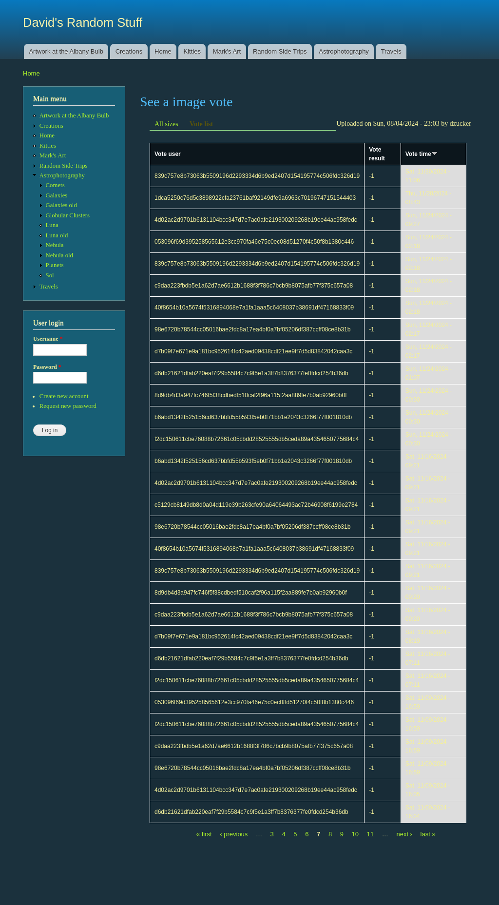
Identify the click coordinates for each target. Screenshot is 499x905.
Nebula (55, 245)
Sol (50, 275)
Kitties (192, 51)
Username (47, 338)
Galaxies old (61, 205)
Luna (52, 225)
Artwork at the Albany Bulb (66, 51)
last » (428, 834)
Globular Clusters (68, 215)
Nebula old (59, 255)
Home (163, 51)
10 (355, 834)
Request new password (67, 406)
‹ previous (234, 834)
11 (370, 834)
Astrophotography (344, 51)
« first (204, 834)
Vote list (201, 124)
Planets (55, 265)
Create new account (64, 396)
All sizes (166, 124)
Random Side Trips (280, 51)
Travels (391, 51)
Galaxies (57, 195)
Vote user (167, 154)
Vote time (421, 154)
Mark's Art (227, 51)
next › (404, 834)
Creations (129, 51)
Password (47, 367)
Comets (55, 185)
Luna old (57, 235)
